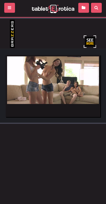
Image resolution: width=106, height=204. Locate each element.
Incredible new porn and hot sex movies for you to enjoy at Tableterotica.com (53, 8)
